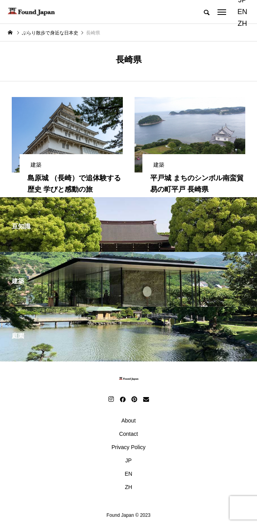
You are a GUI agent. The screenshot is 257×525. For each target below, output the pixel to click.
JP (128, 460)
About (128, 420)
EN (242, 12)
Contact (128, 434)
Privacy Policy (128, 447)
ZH (242, 23)
